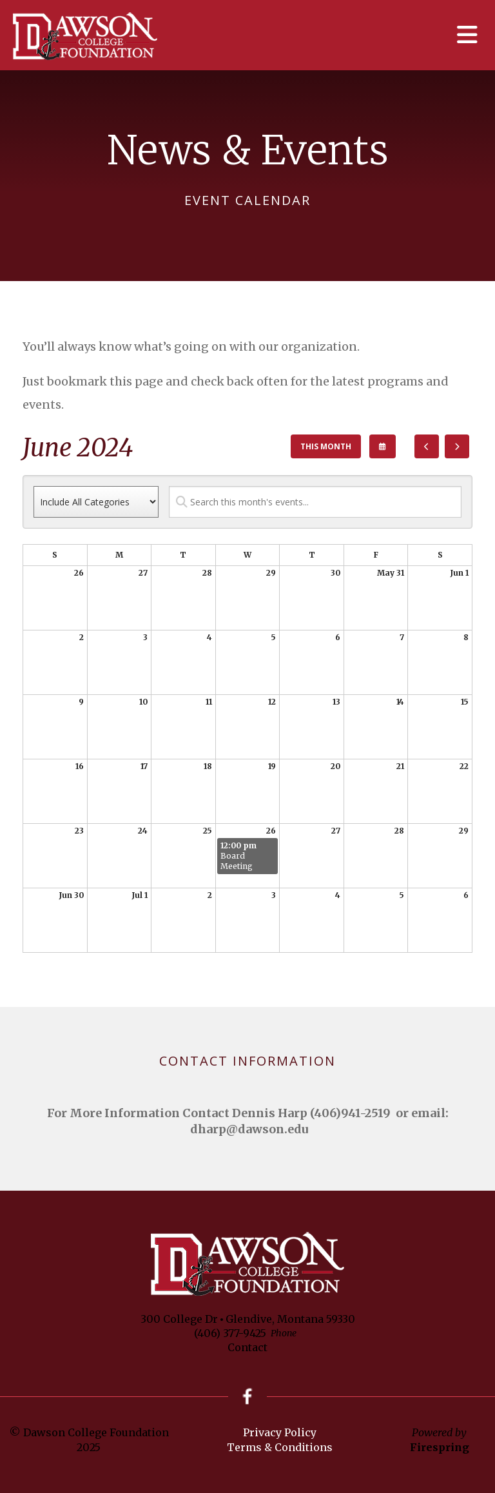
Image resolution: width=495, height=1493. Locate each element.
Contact (247, 1347)
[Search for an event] (315, 502)
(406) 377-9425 (230, 1333)
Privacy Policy (279, 1433)
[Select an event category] (96, 502)
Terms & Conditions (280, 1447)
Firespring (439, 1447)
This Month (325, 446)
